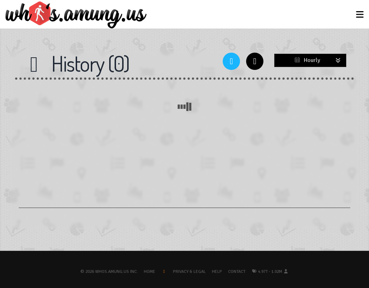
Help (217, 271)
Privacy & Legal (189, 271)
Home (149, 271)
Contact (236, 271)
